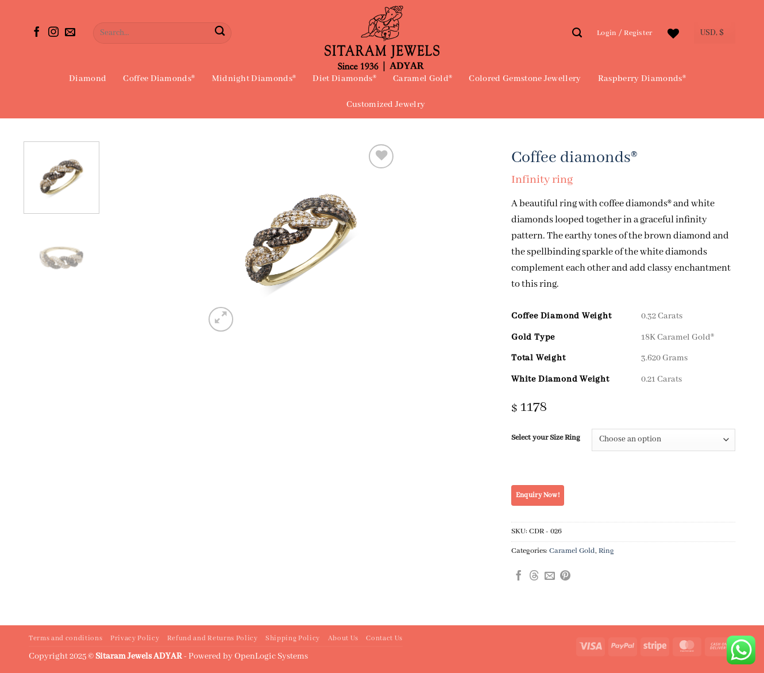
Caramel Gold (572, 551)
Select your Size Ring (545, 438)
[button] (625, 33)
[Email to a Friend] (550, 576)
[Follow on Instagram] (53, 33)
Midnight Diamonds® (254, 79)
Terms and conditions (65, 638)
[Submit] (219, 33)
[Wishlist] (673, 33)
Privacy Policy (134, 638)
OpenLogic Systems (271, 656)
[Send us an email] (70, 33)
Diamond (87, 79)
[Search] (577, 32)
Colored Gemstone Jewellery (525, 79)
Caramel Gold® (422, 79)
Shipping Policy (292, 638)
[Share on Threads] (534, 576)
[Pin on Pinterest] (565, 576)
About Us (343, 638)
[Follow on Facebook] (37, 33)
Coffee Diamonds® (159, 79)
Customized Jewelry (386, 104)
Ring (606, 551)
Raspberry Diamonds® (642, 79)
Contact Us (384, 638)
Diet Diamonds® (344, 79)
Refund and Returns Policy (212, 638)
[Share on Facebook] (519, 576)
